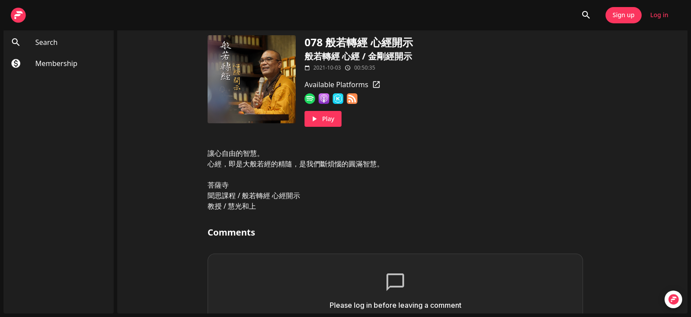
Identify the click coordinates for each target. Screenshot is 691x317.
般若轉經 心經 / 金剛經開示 (358, 56)
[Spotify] (310, 98)
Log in (659, 15)
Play (323, 119)
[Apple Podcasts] (324, 98)
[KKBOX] (338, 98)
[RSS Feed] (352, 98)
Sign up (624, 15)
